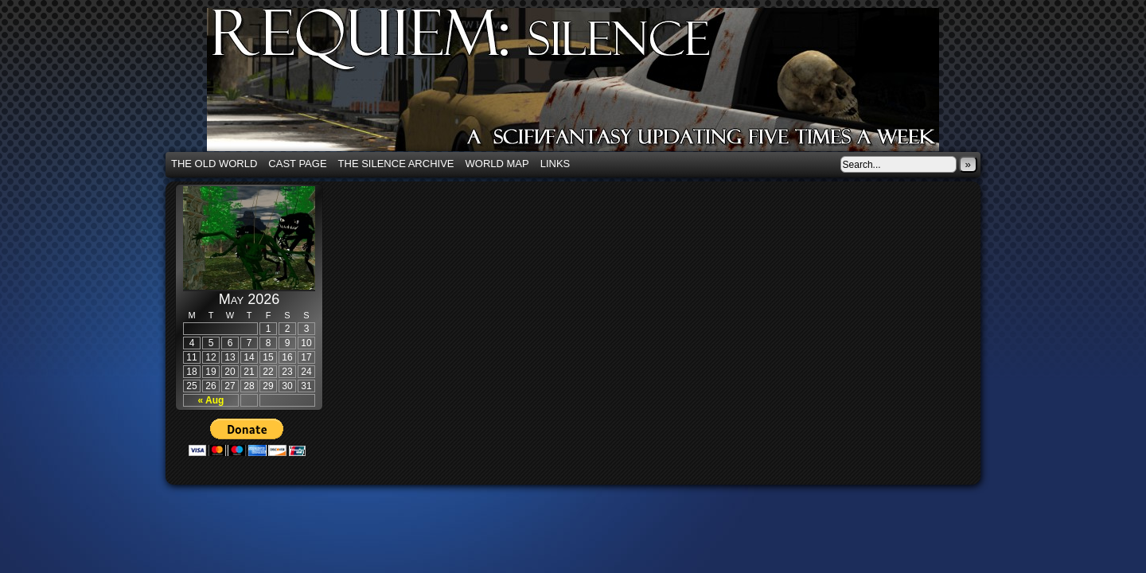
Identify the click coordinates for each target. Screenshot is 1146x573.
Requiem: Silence (597, 84)
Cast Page (297, 164)
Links (555, 164)
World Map (497, 164)
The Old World (214, 164)
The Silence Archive (396, 164)
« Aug (211, 400)
